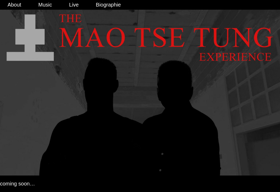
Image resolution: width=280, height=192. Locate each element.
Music (45, 5)
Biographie (108, 5)
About (14, 5)
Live (74, 5)
